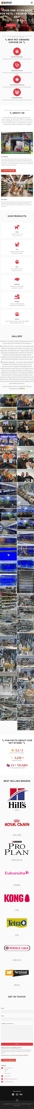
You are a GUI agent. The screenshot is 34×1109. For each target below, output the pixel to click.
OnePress (24, 1104)
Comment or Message (7, 1063)
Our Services (11, 25)
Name (3, 1048)
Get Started (22, 25)
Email (3, 1056)
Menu (31, 2)
